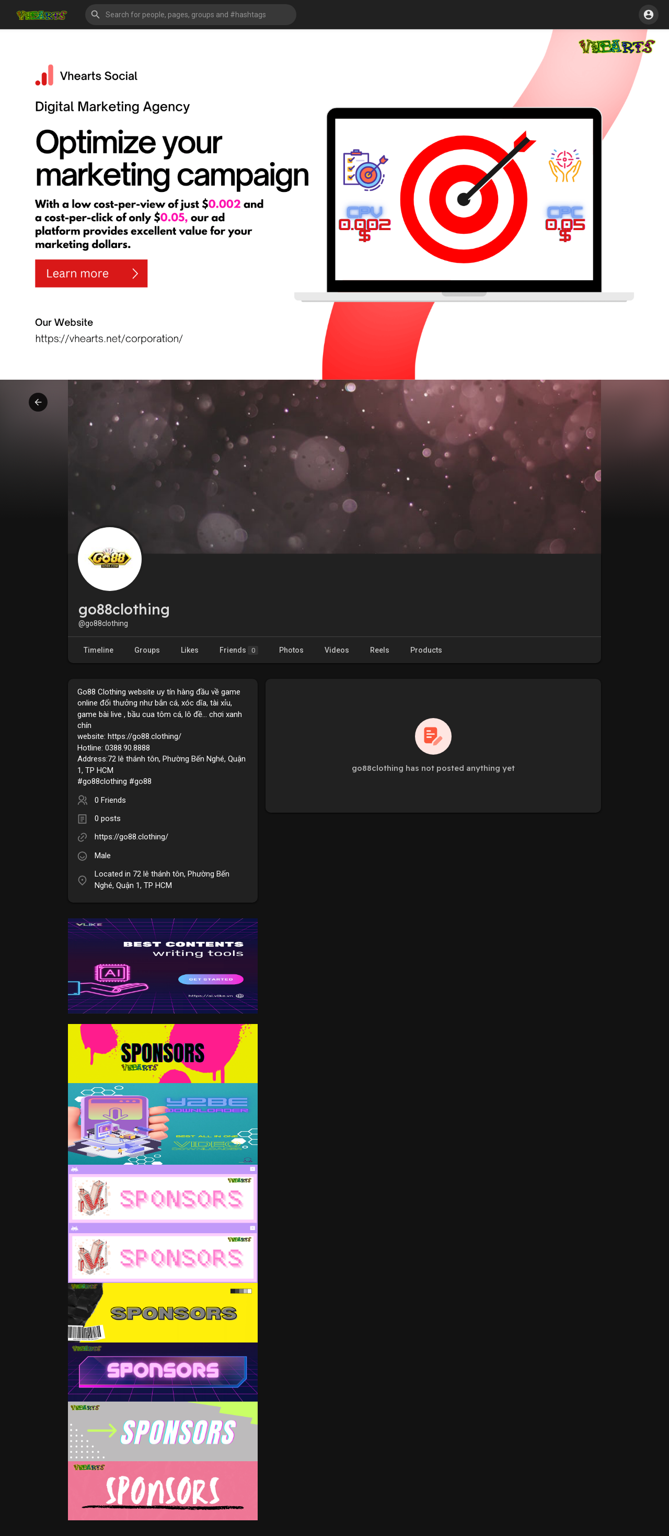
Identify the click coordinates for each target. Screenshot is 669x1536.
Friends (239, 650)
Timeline (98, 650)
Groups (147, 650)
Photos (291, 650)
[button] (190, 14)
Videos (337, 650)
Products (426, 650)
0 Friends (110, 800)
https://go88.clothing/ (131, 836)
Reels (379, 650)
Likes (190, 650)
